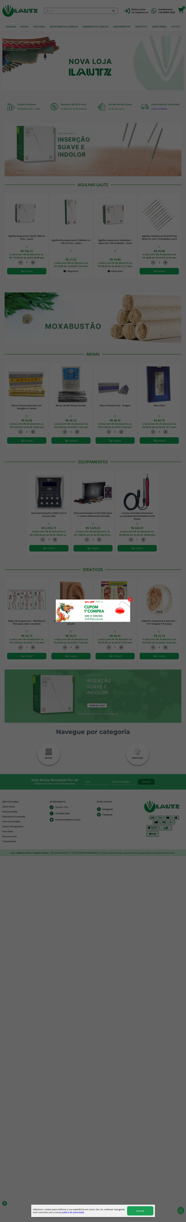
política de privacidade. (73, 1212)
